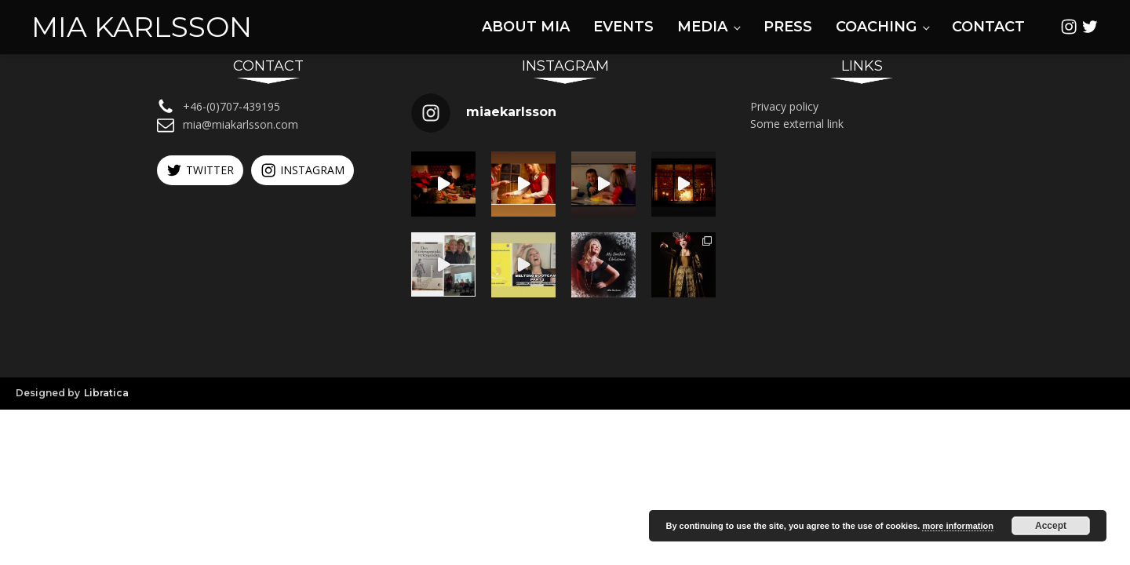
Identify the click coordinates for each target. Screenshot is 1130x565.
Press (788, 26)
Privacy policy (784, 106)
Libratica (106, 393)
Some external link (797, 123)
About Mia (526, 26)
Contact (988, 26)
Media (702, 26)
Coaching (876, 26)
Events (623, 26)
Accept (1050, 525)
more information (957, 525)
